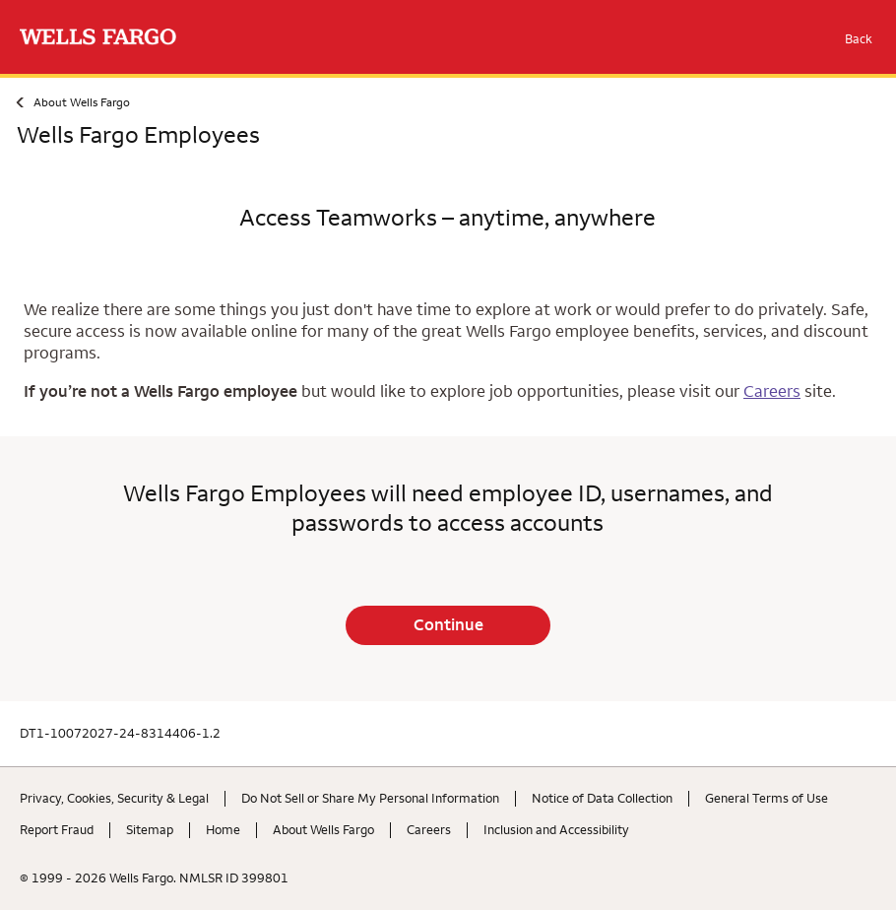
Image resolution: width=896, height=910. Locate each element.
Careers (771, 391)
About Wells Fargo (81, 102)
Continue (448, 624)
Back (858, 38)
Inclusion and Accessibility (556, 829)
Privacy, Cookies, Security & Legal (114, 798)
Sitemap (149, 829)
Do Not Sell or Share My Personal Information (370, 798)
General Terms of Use (766, 798)
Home (223, 829)
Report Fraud (57, 829)
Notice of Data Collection (602, 798)
